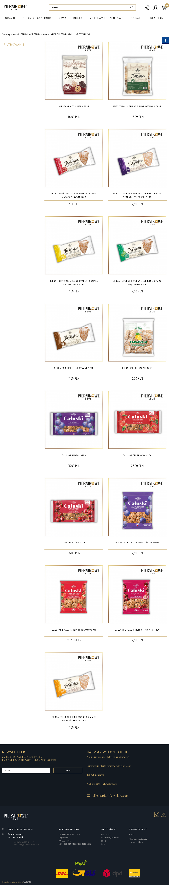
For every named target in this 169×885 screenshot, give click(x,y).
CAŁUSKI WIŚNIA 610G (74, 543)
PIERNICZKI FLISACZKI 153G (137, 368)
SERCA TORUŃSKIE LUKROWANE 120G (74, 368)
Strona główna (9, 34)
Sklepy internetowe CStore (12, 882)
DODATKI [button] (137, 18)
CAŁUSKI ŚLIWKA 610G (74, 455)
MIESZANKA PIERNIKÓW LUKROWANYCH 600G (137, 106)
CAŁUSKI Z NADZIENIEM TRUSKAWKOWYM (74, 630)
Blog (103, 844)
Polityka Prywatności (110, 837)
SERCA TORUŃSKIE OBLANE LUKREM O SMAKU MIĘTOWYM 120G (137, 283)
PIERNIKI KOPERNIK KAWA (33, 34)
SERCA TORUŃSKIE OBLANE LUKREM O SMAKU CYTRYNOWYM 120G (74, 283)
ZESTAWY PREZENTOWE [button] (106, 18)
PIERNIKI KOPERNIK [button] (37, 18)
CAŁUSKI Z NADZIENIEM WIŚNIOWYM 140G (137, 630)
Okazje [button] (10, 18)
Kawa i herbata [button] (70, 18)
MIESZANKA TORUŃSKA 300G (74, 106)
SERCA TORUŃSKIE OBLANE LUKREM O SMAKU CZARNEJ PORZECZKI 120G (137, 195)
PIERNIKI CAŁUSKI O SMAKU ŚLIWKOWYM (137, 543)
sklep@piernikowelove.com (111, 795)
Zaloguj (104, 841)
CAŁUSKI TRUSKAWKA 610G (137, 455)
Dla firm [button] (157, 18)
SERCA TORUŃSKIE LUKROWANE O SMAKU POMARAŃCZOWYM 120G (74, 719)
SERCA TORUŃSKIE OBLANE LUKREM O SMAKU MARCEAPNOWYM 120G (74, 195)
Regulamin (105, 834)
